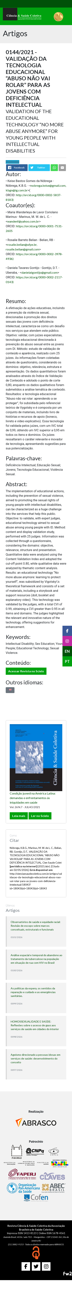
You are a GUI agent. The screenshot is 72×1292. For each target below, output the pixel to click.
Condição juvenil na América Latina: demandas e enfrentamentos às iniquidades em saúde (33, 797)
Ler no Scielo (40, 816)
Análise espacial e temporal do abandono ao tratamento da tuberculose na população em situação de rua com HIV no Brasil (36, 958)
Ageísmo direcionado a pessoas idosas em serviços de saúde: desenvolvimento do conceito (35, 1058)
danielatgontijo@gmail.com (40, 272)
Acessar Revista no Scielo (26, 671)
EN (67, 651)
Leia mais (18, 816)
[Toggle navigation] (11, 4)
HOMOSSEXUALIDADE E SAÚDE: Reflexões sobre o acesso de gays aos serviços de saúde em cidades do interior (35, 1025)
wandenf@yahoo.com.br (23, 221)
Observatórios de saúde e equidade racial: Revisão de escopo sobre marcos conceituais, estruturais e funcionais (36, 925)
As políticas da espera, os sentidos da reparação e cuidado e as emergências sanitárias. (33, 992)
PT (67, 661)
